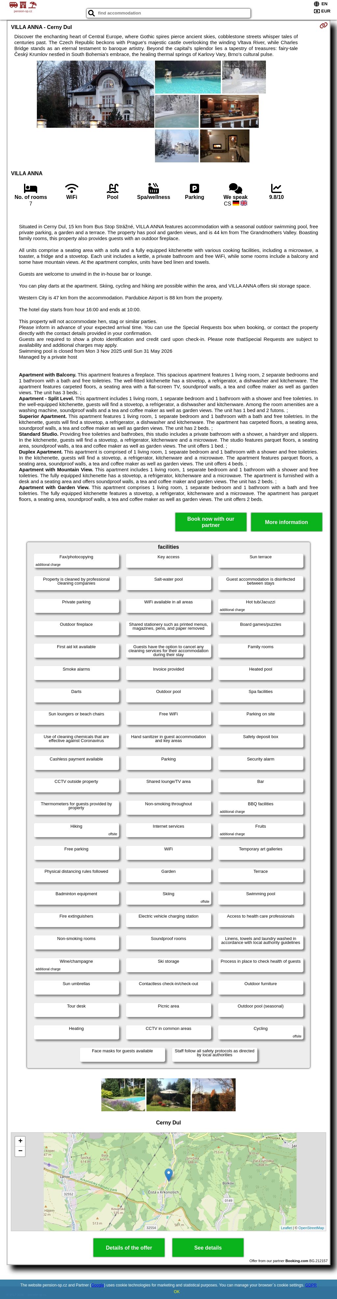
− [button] (20, 1151)
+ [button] (20, 1142)
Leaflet (286, 1228)
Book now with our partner (210, 522)
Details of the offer (129, 1248)
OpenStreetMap (311, 1228)
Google (97, 1285)
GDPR (311, 1285)
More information (286, 522)
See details (208, 1248)
